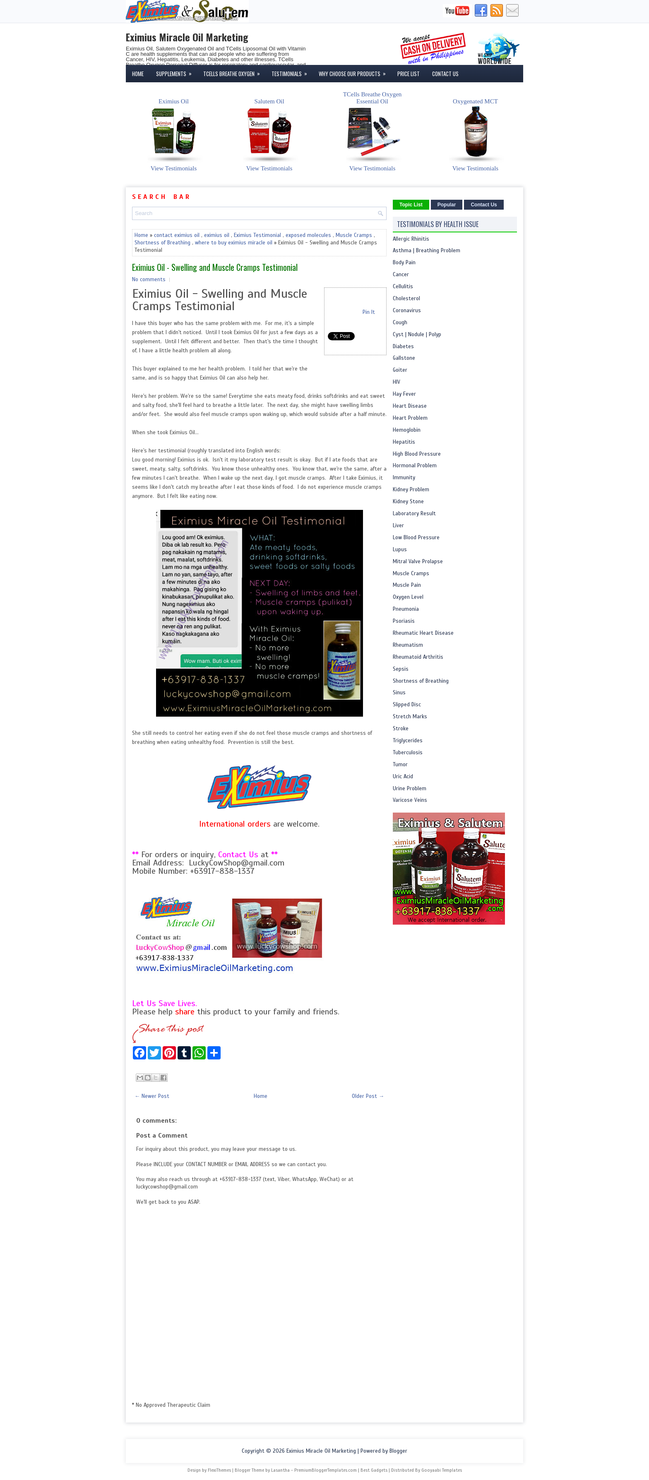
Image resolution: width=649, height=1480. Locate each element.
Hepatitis (404, 442)
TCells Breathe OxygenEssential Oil (372, 127)
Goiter (400, 370)
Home (138, 73)
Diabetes (403, 346)
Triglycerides (408, 740)
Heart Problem (410, 418)
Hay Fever (404, 394)
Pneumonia (406, 609)
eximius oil (216, 235)
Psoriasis (404, 621)
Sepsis (401, 669)
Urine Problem (409, 788)
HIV (396, 382)
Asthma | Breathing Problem (426, 250)
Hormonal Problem (415, 465)
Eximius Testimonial (257, 235)
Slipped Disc (407, 704)
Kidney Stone (408, 501)
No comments (149, 279)
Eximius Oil (174, 130)
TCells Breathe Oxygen (234, 71)
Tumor (400, 764)
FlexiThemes (219, 1470)
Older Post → (368, 1096)
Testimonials (292, 71)
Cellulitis (403, 286)
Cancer (401, 274)
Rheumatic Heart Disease (423, 633)
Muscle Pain (407, 585)
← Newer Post (152, 1096)
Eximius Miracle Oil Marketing (187, 36)
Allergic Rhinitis (411, 239)
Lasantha (280, 1470)
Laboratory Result (414, 513)
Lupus (400, 549)
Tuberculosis (408, 752)
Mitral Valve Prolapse (418, 561)
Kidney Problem (411, 489)
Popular (446, 205)
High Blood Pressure (417, 454)
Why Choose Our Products (355, 71)
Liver (398, 525)
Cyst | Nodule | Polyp (417, 334)
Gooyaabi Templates (441, 1470)
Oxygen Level (408, 597)
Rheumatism (408, 645)
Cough (400, 322)
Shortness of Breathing (162, 242)
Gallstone (404, 358)
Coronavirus (407, 310)
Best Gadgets (374, 1470)
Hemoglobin (407, 430)
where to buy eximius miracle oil (233, 242)
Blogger (398, 1451)
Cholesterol (406, 298)
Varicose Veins (410, 800)
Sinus (399, 692)
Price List (408, 73)
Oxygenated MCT (475, 130)
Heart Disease (410, 406)
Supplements (176, 71)
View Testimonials (174, 168)
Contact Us (445, 73)
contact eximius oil (177, 235)
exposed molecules (308, 235)
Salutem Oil (269, 130)
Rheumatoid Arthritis (418, 657)
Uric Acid (403, 776)
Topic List (411, 205)
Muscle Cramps (354, 235)
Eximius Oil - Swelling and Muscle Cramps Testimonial (215, 267)
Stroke (401, 728)
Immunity (404, 477)
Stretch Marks (410, 716)
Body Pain (404, 262)
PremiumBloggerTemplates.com (325, 1470)
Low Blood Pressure (416, 537)
